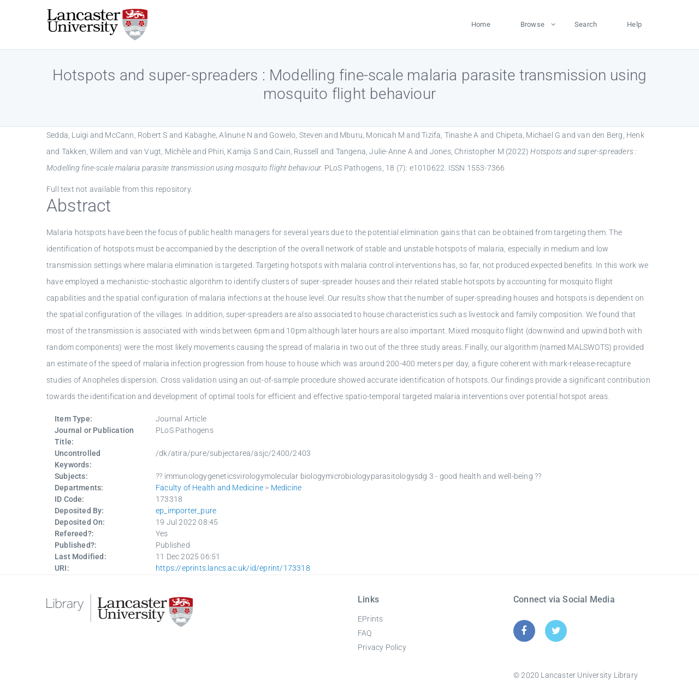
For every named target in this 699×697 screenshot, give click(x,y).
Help (634, 24)
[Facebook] (524, 630)
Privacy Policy (382, 647)
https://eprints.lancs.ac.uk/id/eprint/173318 (233, 568)
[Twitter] (556, 630)
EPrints (370, 618)
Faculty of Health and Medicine (209, 487)
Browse (532, 24)
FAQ (365, 633)
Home (480, 24)
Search (585, 24)
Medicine (286, 487)
